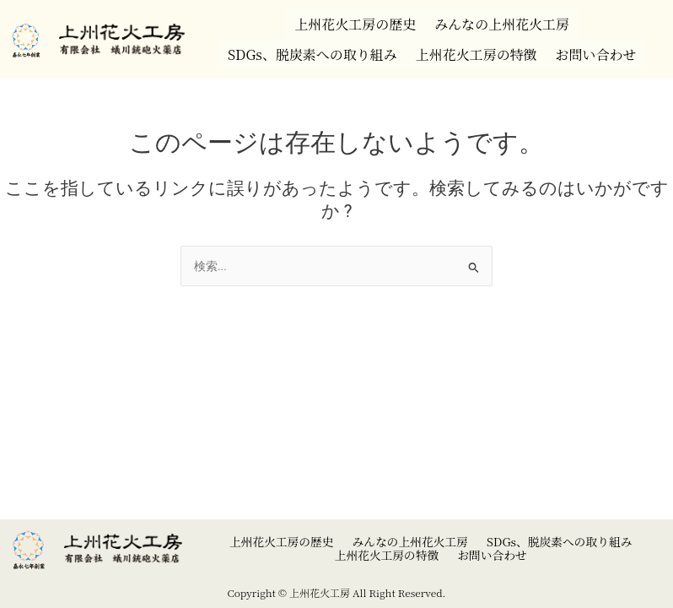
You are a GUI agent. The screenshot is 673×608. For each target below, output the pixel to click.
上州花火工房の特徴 (479, 45)
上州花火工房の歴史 (351, 20)
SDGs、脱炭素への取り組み (306, 45)
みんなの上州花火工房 (506, 20)
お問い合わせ (606, 45)
